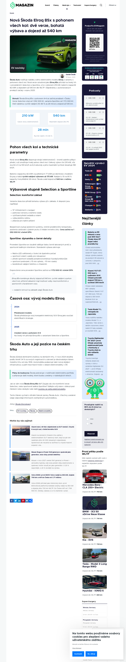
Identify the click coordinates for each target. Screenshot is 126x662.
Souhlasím (78, 654)
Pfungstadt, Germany (90, 621)
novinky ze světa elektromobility (51, 389)
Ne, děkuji (91, 654)
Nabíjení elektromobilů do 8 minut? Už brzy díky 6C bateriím (94, 442)
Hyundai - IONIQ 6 (93, 591)
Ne (91, 423)
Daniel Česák (71, 74)
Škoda (32, 411)
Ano (91, 419)
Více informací (76, 648)
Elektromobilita (45, 411)
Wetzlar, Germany (89, 608)
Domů (12, 13)
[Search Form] (101, 5)
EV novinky (21, 411)
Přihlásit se (112, 5)
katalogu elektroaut (95, 461)
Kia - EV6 (87, 540)
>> (98, 263)
